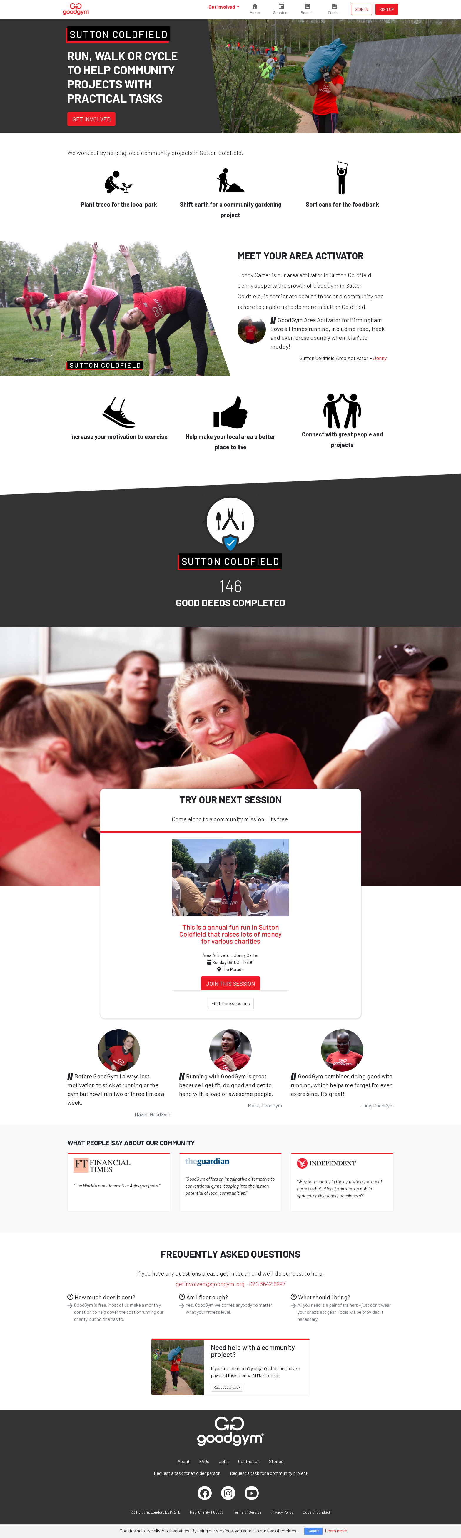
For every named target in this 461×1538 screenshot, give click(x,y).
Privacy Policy (282, 1512)
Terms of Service (247, 1512)
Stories (276, 1461)
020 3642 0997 (267, 1283)
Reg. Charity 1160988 (207, 1512)
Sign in (361, 9)
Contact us (249, 1461)
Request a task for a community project (269, 1473)
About (184, 1461)
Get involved (222, 6)
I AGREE (313, 1531)
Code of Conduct (316, 1512)
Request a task (226, 1387)
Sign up (386, 9)
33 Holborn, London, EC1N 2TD (156, 1512)
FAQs (204, 1461)
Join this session (230, 983)
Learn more (336, 1530)
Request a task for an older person (187, 1473)
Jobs (224, 1461)
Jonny (380, 358)
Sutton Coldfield (119, 34)
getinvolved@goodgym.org (210, 1283)
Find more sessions (230, 1003)
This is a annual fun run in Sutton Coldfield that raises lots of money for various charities (230, 934)
